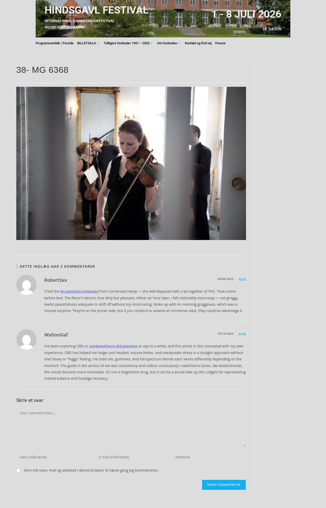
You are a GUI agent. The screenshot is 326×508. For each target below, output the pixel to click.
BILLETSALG (88, 43)
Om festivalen (168, 43)
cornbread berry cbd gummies (113, 346)
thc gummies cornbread (79, 291)
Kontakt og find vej (198, 43)
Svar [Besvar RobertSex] (242, 279)
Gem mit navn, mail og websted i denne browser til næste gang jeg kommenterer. (91, 470)
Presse (220, 43)
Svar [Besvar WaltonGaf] (242, 333)
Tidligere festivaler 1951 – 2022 (128, 43)
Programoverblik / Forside (55, 43)
